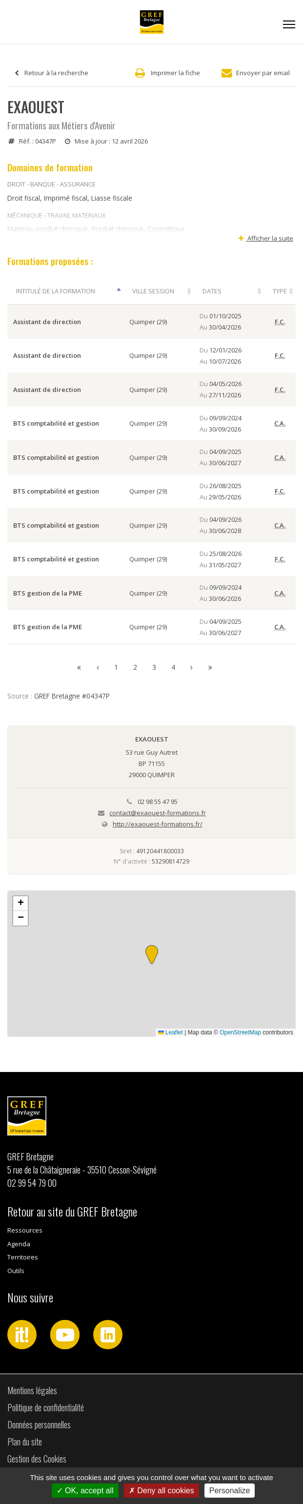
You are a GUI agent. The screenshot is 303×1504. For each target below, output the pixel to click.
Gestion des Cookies (36, 1458)
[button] (151, 954)
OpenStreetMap (240, 1032)
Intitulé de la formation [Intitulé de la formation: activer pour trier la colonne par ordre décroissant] (55, 291)
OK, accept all (85, 1490)
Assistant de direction (47, 321)
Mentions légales (32, 1390)
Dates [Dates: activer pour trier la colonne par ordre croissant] (212, 291)
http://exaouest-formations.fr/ (157, 824)
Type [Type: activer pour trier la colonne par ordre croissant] (280, 291)
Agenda (18, 1243)
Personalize (229, 1490)
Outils (15, 1270)
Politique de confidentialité (45, 1407)
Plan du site (24, 1441)
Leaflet (170, 1032)
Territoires (22, 1257)
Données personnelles (39, 1424)
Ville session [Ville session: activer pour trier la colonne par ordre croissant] (153, 291)
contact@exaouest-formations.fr (157, 812)
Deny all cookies (161, 1490)
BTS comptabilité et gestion (56, 423)
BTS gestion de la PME (47, 593)
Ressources (24, 1230)
